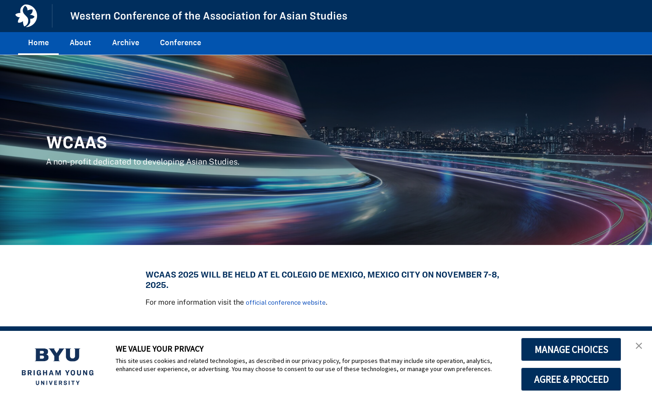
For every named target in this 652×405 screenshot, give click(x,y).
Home (38, 42)
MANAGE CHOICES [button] (571, 349)
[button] (637, 347)
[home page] (26, 15)
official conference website (292, 301)
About (80, 42)
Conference (180, 42)
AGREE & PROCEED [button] (571, 379)
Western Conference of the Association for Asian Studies (221, 15)
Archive (125, 42)
